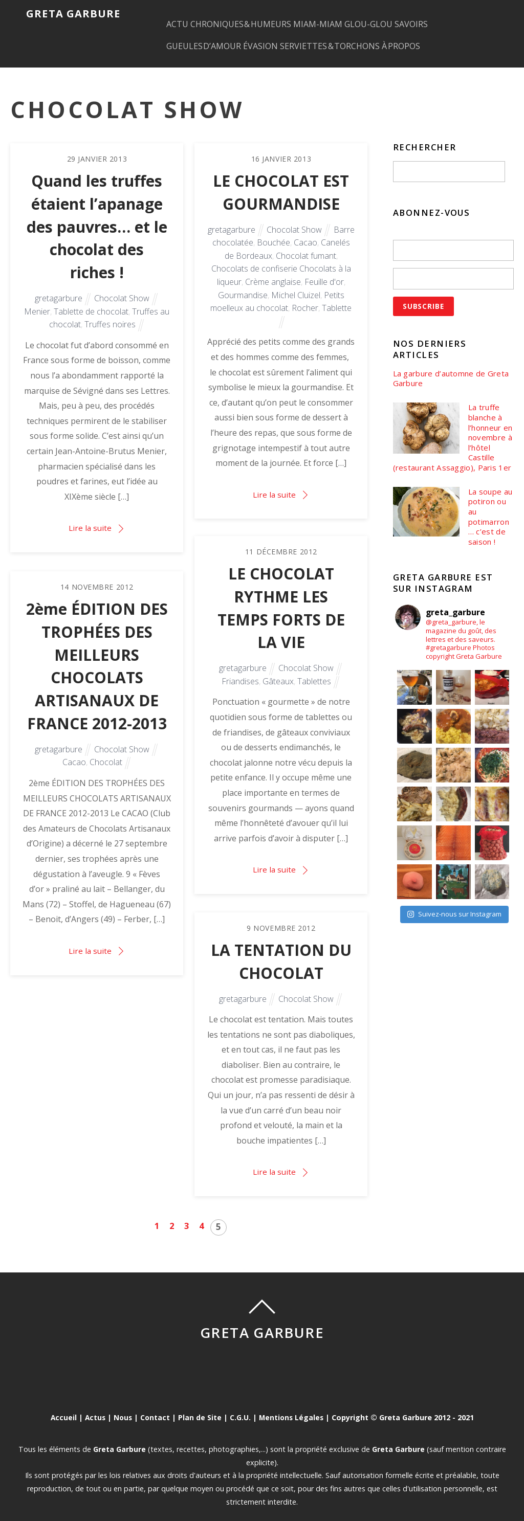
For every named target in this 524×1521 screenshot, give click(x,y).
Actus (93, 1402)
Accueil (61, 1402)
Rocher (305, 294)
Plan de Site (200, 1402)
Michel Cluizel (295, 281)
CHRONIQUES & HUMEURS (259, 13)
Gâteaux (278, 668)
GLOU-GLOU (406, 13)
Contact (155, 1402)
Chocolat (106, 750)
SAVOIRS (458, 13)
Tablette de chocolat (91, 299)
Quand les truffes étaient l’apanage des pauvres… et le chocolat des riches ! (97, 212)
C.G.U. (240, 1402)
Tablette (337, 294)
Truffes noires (110, 312)
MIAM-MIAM (345, 13)
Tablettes (314, 668)
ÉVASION (278, 38)
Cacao (305, 228)
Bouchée (273, 228)
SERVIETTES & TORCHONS (358, 38)
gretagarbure (58, 286)
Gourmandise (243, 281)
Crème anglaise (273, 268)
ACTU (185, 13)
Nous (122, 1402)
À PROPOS (439, 38)
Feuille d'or (324, 268)
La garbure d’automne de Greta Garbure (443, 364)
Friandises (240, 668)
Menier (37, 299)
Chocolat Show (121, 286)
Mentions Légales (292, 1402)
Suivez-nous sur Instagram (454, 918)
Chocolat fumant (306, 242)
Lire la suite (90, 515)
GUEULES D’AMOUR (212, 38)
